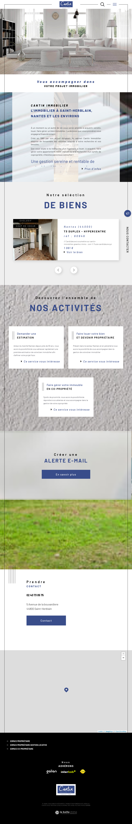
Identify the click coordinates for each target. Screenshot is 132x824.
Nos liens (71, 805)
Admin (64, 805)
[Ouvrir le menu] (115, 4)
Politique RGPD (79, 805)
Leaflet (100, 731)
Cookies (87, 805)
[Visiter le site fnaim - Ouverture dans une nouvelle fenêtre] (82, 771)
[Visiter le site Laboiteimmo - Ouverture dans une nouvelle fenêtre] (66, 815)
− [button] (123, 658)
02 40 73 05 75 (35, 595)
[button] (73, 270)
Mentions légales (56, 805)
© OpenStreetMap (120, 731)
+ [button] (123, 654)
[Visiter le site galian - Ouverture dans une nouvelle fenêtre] (52, 772)
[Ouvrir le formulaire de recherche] (102, 4)
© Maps (108, 731)
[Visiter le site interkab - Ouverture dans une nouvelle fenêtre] (68, 771)
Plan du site (45, 805)
